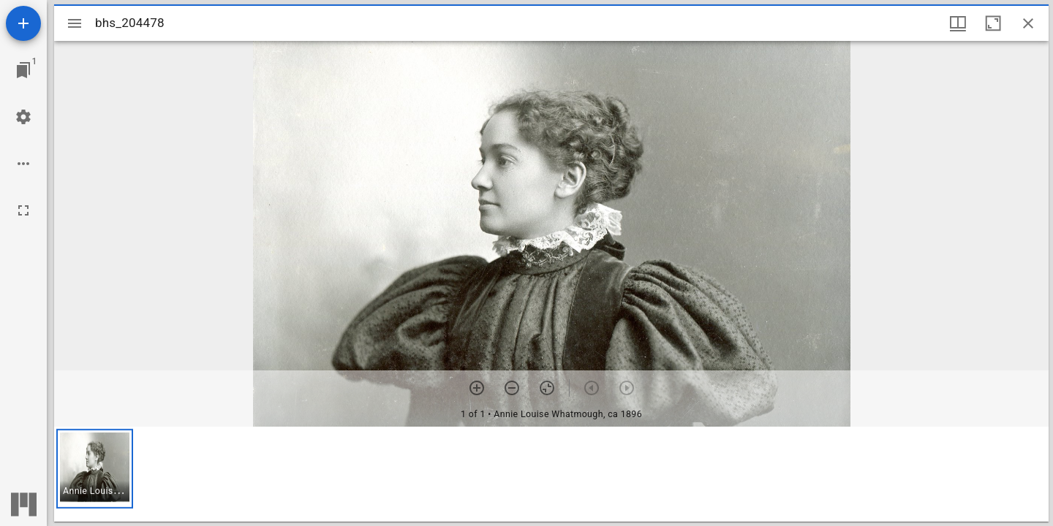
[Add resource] (23, 23)
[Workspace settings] (23, 116)
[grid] (551, 474)
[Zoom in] (476, 387)
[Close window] (1028, 23)
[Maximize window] (993, 23)
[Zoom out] (511, 387)
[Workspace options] (23, 163)
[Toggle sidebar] (74, 23)
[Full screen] (23, 210)
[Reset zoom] (547, 387)
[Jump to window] (23, 70)
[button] (94, 468)
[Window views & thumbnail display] (957, 23)
